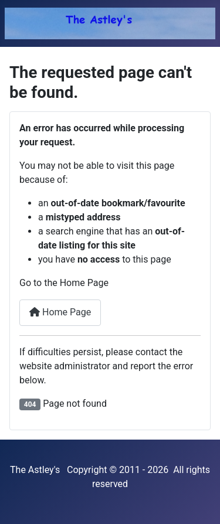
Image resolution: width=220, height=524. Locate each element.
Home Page (60, 312)
